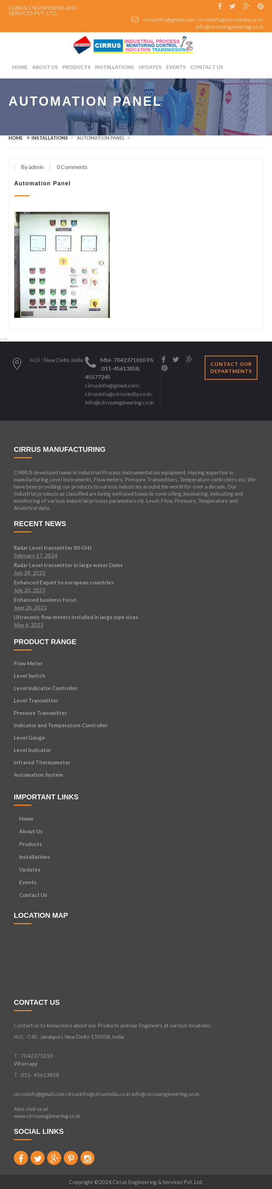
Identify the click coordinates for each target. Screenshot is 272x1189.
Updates (150, 67)
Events (176, 67)
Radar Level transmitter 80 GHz (53, 548)
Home (20, 67)
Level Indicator (32, 750)
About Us (45, 67)
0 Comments (72, 166)
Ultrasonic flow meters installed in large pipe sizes (76, 617)
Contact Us (206, 67)
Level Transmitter (36, 700)
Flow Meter (28, 663)
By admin (32, 166)
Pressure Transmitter (40, 713)
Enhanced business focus (45, 600)
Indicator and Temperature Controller (61, 725)
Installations (114, 67)
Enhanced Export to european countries (64, 582)
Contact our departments (231, 367)
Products (30, 844)
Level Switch (29, 675)
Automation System (38, 774)
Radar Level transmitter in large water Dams (68, 565)
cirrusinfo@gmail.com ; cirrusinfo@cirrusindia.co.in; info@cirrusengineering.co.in (119, 394)
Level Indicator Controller (46, 688)
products (76, 67)
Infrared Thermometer (42, 762)
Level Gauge (29, 737)
